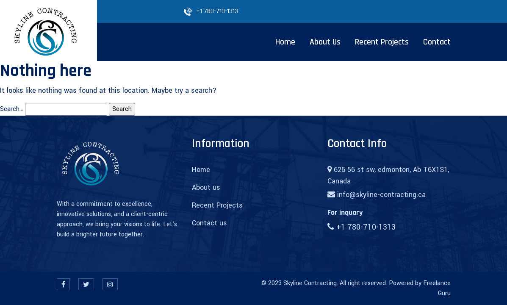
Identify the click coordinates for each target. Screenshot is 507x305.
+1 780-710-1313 (217, 11)
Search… (11, 109)
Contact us (209, 223)
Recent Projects (217, 205)
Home (201, 170)
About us (206, 187)
